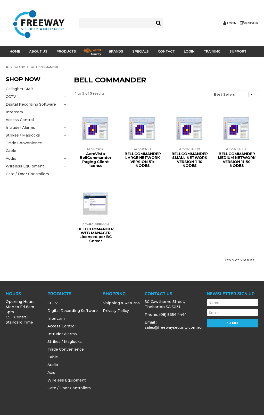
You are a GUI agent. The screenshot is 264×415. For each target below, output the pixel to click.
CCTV (52, 303)
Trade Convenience (65, 349)
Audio (52, 364)
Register (251, 23)
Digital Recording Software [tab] (31, 104)
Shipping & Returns (121, 303)
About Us (38, 51)
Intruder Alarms (62, 334)
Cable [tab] (11, 150)
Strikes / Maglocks (64, 341)
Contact (166, 51)
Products (66, 51)
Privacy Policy (116, 310)
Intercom (56, 318)
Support (237, 51)
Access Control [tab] (20, 119)
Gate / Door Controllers (69, 388)
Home (15, 51)
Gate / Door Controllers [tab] (27, 174)
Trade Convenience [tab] (24, 143)
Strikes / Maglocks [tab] (23, 135)
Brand (19, 67)
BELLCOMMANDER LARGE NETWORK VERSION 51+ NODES (143, 159)
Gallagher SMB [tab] (19, 89)
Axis (51, 372)
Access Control (61, 326)
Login (231, 23)
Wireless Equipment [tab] (25, 166)
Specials (140, 51)
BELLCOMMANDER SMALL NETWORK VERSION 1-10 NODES (189, 159)
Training (212, 51)
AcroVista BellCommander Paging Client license (95, 159)
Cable (52, 357)
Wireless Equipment (66, 380)
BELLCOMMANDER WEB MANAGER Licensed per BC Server (95, 235)
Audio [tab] (11, 158)
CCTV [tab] (11, 96)
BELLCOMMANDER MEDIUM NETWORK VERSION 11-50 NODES (236, 159)
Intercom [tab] (14, 112)
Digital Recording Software (72, 310)
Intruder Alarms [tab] (20, 127)
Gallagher (92, 51)
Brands (116, 51)
